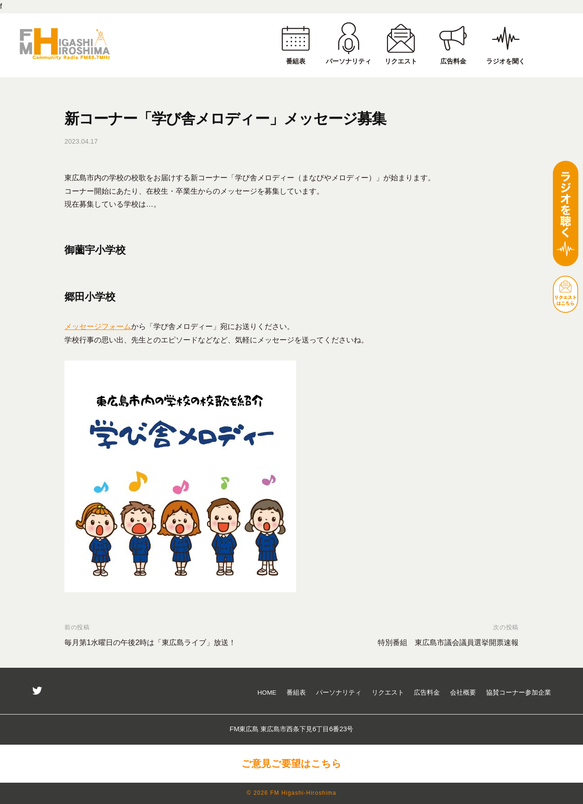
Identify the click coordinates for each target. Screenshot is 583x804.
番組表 (296, 692)
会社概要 (463, 692)
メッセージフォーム (97, 326)
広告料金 (427, 692)
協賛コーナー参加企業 (518, 692)
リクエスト (388, 692)
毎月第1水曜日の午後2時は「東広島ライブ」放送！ (150, 642)
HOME (267, 692)
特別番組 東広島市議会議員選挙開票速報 (448, 642)
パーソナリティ (338, 692)
